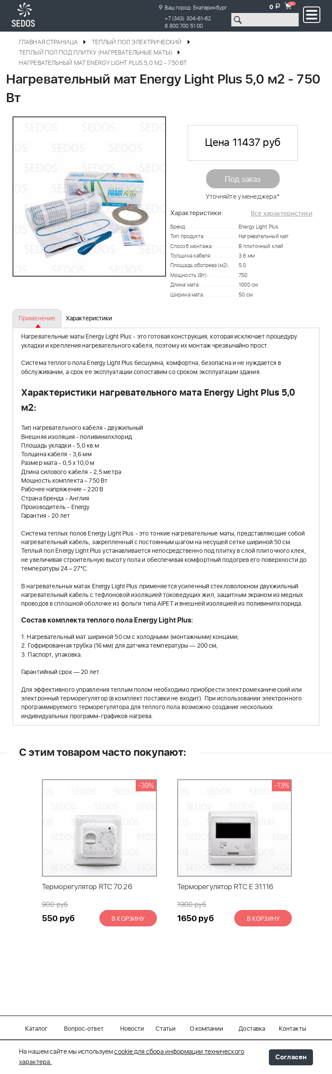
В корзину (128, 919)
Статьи (166, 1029)
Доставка (252, 1029)
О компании (206, 1029)
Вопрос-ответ (84, 1029)
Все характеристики (282, 213)
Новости (132, 1029)
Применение (37, 319)
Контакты (292, 1029)
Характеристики (89, 319)
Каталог (36, 1029)
